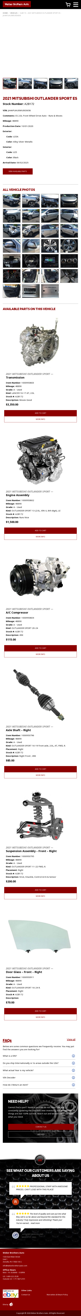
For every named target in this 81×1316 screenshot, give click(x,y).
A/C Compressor (29, 610)
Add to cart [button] (40, 413)
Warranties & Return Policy (57, 1294)
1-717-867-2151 (19, 1279)
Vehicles (14, 13)
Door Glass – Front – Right (29, 970)
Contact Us (41, 1127)
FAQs (7, 1040)
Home (5, 13)
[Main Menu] (75, 5)
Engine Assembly (29, 493)
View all (71, 1039)
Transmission (29, 375)
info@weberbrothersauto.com (15, 1266)
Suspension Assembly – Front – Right (31, 849)
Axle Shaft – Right (29, 728)
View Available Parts (18, 171)
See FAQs (41, 1134)
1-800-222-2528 (12, 1276)
